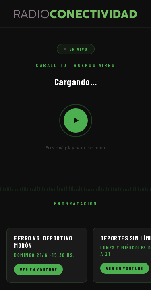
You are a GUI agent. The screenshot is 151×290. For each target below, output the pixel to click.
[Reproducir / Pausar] (76, 120)
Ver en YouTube (38, 269)
